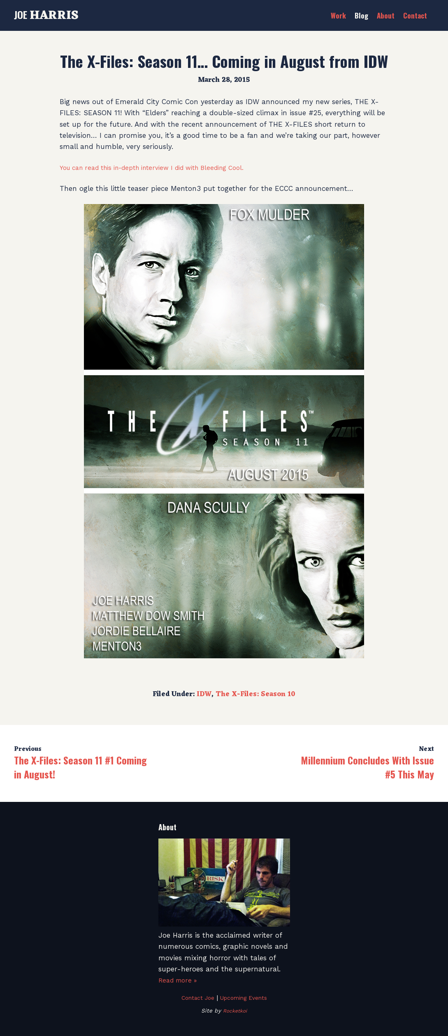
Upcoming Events (245, 997)
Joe (46, 14)
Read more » (180, 980)
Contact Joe (194, 997)
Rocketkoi (235, 1010)
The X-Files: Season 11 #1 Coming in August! (80, 767)
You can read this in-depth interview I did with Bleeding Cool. (165, 167)
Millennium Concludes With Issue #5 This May (367, 767)
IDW (204, 694)
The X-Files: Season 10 (255, 694)
